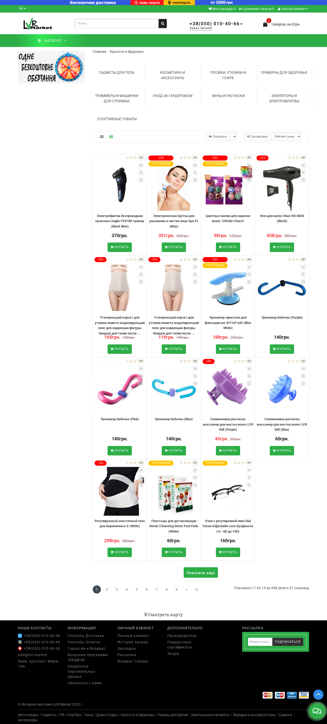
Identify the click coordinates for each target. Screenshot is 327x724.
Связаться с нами (85, 683)
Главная (100, 52)
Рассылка (127, 655)
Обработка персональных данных (81, 671)
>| (196, 589)
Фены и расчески (228, 96)
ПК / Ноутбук (70, 715)
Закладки (127, 648)
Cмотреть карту (163, 614)
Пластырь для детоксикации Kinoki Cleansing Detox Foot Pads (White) (173, 526)
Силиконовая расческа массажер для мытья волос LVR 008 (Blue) (282, 424)
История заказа (133, 642)
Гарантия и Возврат (87, 648)
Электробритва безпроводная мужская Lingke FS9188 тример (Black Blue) (119, 221)
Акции (173, 653)
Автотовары (28, 715)
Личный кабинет (293, 9)
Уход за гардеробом (172, 96)
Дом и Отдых (107, 715)
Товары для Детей (172, 715)
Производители (182, 636)
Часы (89, 715)
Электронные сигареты (210, 715)
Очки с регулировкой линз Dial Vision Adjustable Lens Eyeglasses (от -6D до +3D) (227, 526)
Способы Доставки (86, 636)
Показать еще (201, 573)
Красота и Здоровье (138, 715)
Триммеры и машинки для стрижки (116, 98)
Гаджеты (49, 715)
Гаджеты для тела (116, 72)
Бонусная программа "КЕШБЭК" (88, 657)
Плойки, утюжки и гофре (228, 75)
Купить (120, 247)
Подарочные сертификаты (180, 644)
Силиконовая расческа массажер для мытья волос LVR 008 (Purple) (228, 424)
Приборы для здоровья (284, 72)
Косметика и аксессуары (172, 75)
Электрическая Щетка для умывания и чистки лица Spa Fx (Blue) (173, 221)
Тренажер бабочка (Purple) (282, 317)
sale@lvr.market (32, 655)
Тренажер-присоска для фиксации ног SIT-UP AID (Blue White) (228, 323)
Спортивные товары (117, 119)
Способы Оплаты (84, 642)
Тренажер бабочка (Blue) (174, 419)
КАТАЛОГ (52, 41)
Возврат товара (133, 661)
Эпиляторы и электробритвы (284, 98)
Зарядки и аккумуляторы (254, 715)
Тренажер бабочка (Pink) (120, 419)
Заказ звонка (201, 28)
